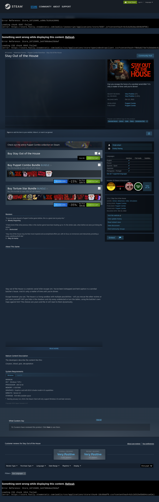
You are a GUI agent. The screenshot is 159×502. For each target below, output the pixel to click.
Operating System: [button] (100, 478)
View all (99, 423)
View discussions (114, 228)
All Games (8, 56)
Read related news (114, 225)
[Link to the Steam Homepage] (16, 8)
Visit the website (114, 218)
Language (40, 470)
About (56, 6)
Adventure (121, 204)
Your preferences (148, 447)
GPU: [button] (121, 478)
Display (76, 470)
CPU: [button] (113, 478)
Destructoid (13, 232)
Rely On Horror (13, 241)
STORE (34, 6)
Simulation (133, 204)
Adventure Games (20, 56)
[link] (77, 184)
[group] (79, 478)
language (148, 2)
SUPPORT (66, 6)
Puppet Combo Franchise (36, 56)
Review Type (11, 470)
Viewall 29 (147, 189)
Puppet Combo (130, 106)
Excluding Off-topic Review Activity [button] (42, 478)
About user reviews (133, 447)
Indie (126, 124)
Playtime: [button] (62, 478)
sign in (140, 2)
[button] (93, 161)
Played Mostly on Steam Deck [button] (80, 478)
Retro (132, 124)
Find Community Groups (116, 232)
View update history (115, 222)
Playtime (65, 470)
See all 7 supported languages (117, 177)
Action (115, 204)
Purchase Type (25, 470)
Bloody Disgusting (14, 223)
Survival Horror (112, 124)
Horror (121, 124)
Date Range (53, 470)
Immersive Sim (140, 124)
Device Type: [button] (132, 478)
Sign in (9, 135)
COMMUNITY (45, 6)
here (48, 430)
